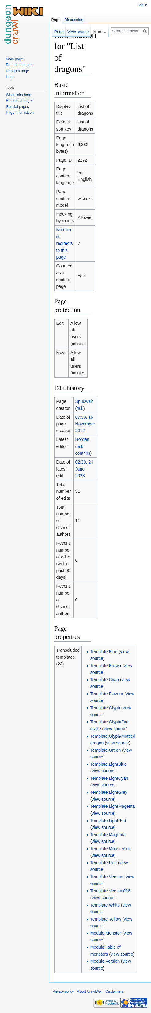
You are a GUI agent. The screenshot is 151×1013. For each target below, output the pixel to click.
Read (59, 32)
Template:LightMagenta (112, 806)
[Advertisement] (121, 120)
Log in (142, 5)
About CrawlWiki (89, 991)
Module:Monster (105, 933)
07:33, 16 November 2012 (85, 424)
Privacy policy (63, 991)
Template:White (105, 905)
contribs (82, 453)
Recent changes (19, 65)
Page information (20, 112)
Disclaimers (114, 991)
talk (80, 408)
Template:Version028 (110, 890)
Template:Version (106, 876)
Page (55, 19)
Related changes (19, 100)
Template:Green (105, 750)
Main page (14, 59)
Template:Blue (104, 651)
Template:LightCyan (109, 778)
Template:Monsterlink (110, 848)
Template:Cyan (104, 679)
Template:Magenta (108, 834)
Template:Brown (105, 665)
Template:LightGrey (108, 792)
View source (78, 32)
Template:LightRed (108, 820)
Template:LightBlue (108, 764)
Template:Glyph (105, 707)
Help (9, 77)
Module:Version (105, 961)
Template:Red (103, 862)
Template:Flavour (106, 693)
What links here (18, 95)
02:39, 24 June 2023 (84, 469)
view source (115, 728)
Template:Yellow (105, 919)
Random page (17, 71)
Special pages (17, 107)
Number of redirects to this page (64, 243)
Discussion (73, 19)
